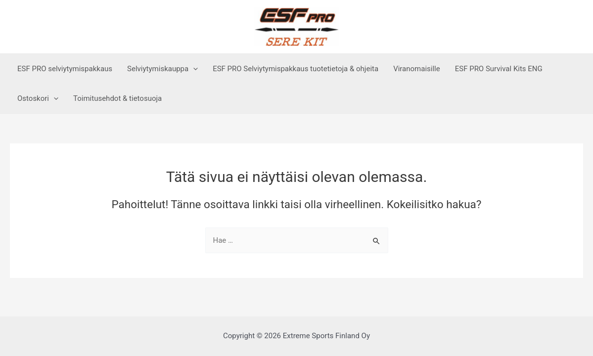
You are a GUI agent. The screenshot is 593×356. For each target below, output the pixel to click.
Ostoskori (37, 98)
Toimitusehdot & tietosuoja (117, 98)
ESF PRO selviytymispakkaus (64, 68)
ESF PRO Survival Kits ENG (499, 68)
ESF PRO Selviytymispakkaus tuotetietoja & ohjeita (295, 68)
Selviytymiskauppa (162, 69)
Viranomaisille (416, 68)
